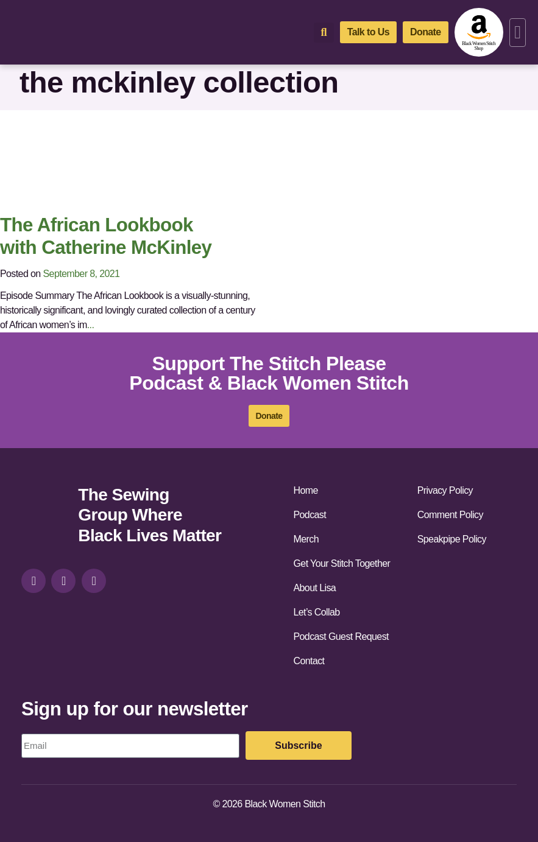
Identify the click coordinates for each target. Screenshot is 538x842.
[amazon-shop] (479, 32)
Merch (306, 539)
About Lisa (315, 588)
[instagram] (33, 581)
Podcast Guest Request (341, 636)
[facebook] (63, 581)
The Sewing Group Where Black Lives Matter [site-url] (149, 515)
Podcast (310, 515)
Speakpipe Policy (451, 539)
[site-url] (45, 516)
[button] (517, 32)
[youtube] (94, 581)
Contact (309, 661)
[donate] (425, 32)
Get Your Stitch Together (342, 563)
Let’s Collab (317, 612)
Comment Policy (450, 515)
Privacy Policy (445, 490)
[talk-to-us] (368, 32)
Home (306, 490)
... (90, 325)
